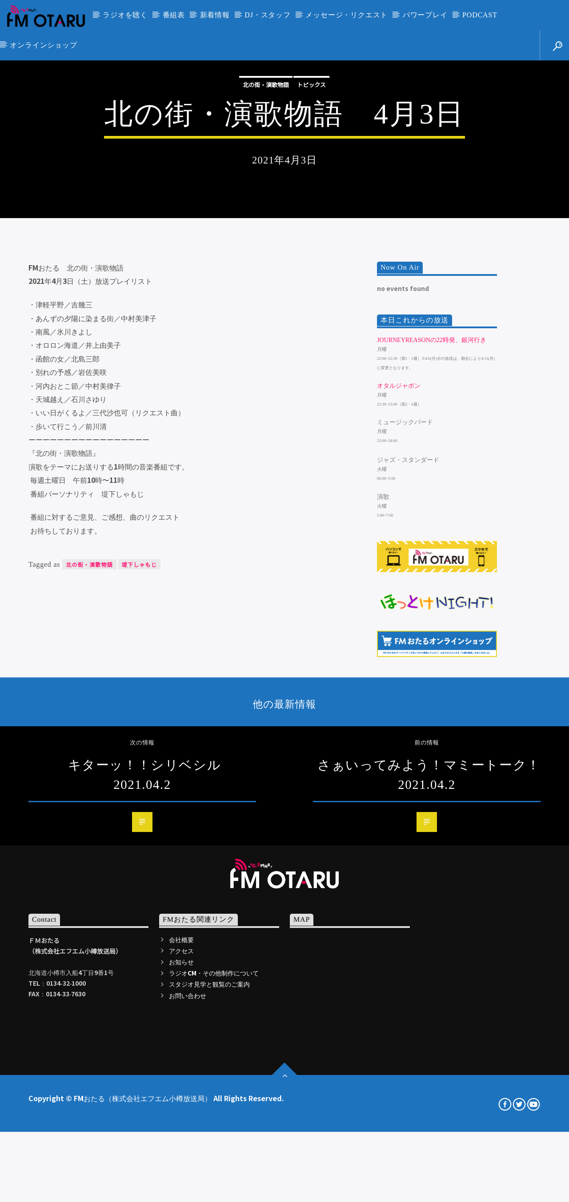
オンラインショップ (43, 45)
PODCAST (479, 15)
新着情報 (215, 15)
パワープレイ (425, 15)
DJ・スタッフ (267, 15)
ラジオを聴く (125, 15)
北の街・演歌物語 (266, 191)
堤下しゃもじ (139, 798)
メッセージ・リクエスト (346, 15)
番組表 (174, 15)
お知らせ (181, 1195)
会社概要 (181, 1172)
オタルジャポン (399, 619)
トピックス (311, 191)
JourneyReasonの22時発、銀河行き (431, 573)
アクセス (181, 1184)
